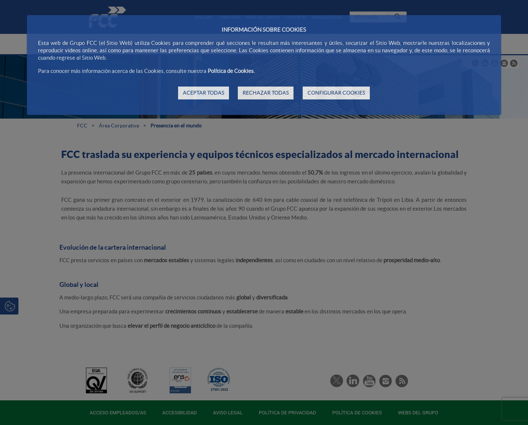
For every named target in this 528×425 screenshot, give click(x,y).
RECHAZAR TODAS (266, 93)
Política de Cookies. (231, 71)
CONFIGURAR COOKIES (336, 93)
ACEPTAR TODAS (203, 93)
